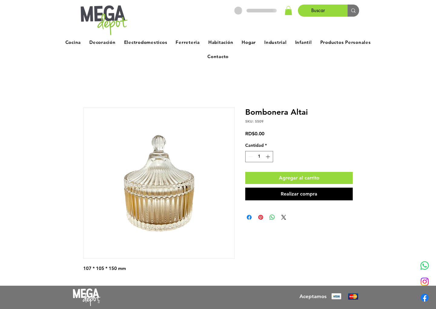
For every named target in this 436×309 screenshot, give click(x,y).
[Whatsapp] (424, 265)
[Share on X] (283, 217)
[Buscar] (318, 11)
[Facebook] (424, 297)
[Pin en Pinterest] (260, 217)
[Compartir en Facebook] (249, 217)
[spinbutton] (259, 156)
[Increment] (268, 156)
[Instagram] (424, 281)
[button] (288, 10)
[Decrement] (250, 156)
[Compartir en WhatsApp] (272, 217)
